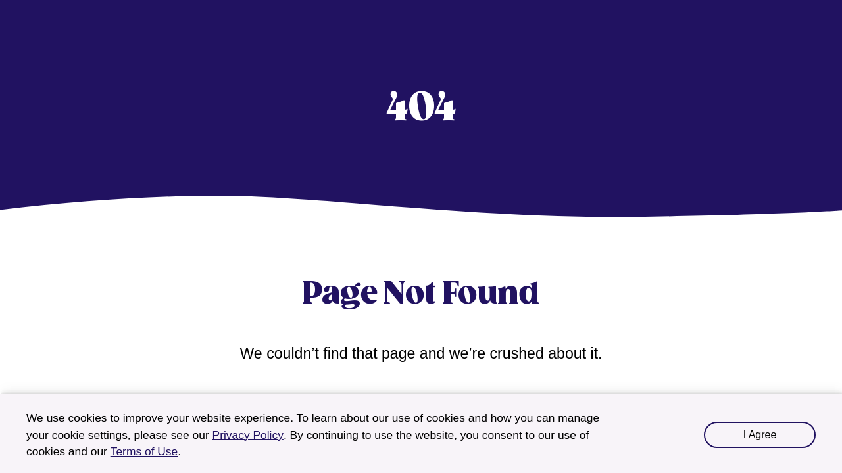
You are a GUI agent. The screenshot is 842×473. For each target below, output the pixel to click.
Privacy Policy (248, 434)
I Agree (760, 434)
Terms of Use (144, 451)
